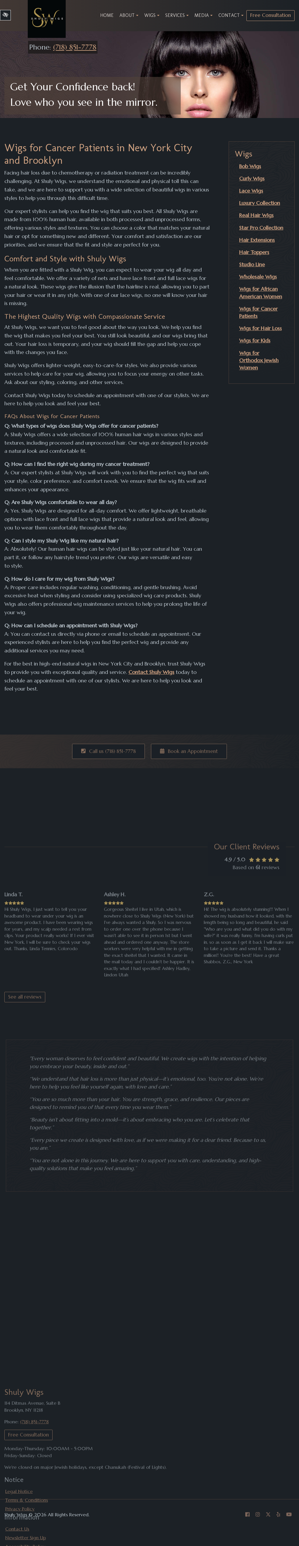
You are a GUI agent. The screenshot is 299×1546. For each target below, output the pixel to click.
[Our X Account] (268, 1514)
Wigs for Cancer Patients (258, 312)
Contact (231, 15)
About (128, 15)
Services (177, 15)
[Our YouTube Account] (289, 1514)
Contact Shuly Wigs (151, 672)
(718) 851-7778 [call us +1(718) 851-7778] (74, 47)
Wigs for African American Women (260, 293)
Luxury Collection (259, 203)
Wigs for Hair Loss (260, 328)
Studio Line (252, 264)
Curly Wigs (252, 178)
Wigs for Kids (254, 340)
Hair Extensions (257, 240)
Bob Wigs (250, 166)
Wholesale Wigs (258, 276)
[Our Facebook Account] (247, 1514)
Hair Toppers (254, 252)
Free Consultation (270, 15)
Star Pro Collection (261, 227)
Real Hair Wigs (256, 215)
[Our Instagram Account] (257, 1514)
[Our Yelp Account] (278, 1514)
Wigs (151, 15)
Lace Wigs (251, 190)
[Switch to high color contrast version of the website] (5, 15)
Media (203, 15)
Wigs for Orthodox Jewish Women (259, 360)
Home (107, 15)
